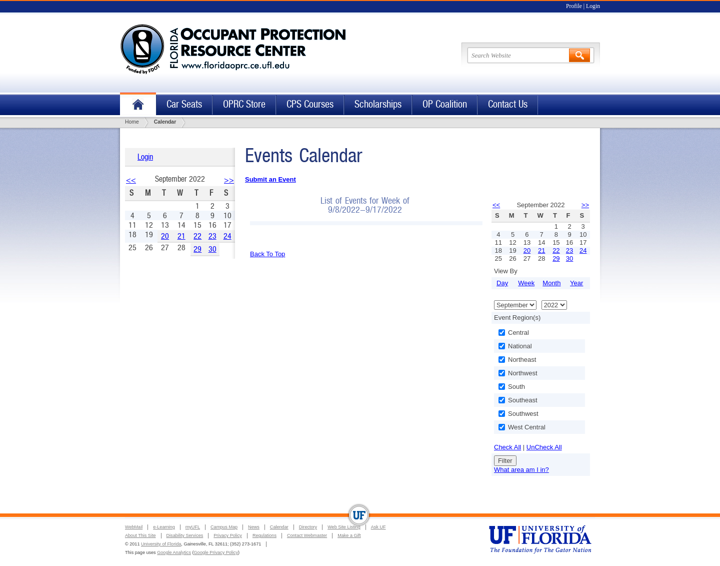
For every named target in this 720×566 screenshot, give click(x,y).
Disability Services (185, 535)
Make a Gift (349, 535)
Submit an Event (270, 179)
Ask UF (378, 526)
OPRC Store (244, 104)
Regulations (264, 535)
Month (551, 283)
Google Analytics (174, 552)
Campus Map (224, 526)
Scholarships (378, 104)
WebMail (133, 526)
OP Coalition (444, 104)
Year (576, 283)
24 (228, 236)
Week (526, 283)
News (254, 526)
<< (131, 180)
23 (212, 236)
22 (198, 236)
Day (502, 283)
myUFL (193, 526)
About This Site (140, 535)
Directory (308, 526)
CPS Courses (310, 104)
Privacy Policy (228, 535)
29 (198, 249)
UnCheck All (544, 447)
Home (138, 105)
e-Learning (163, 526)
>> (229, 180)
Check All (507, 447)
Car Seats (184, 104)
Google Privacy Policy (216, 552)
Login (593, 6)
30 (212, 249)
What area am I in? (521, 469)
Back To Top (267, 254)
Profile (574, 6)
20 (165, 236)
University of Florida (161, 543)
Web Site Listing (344, 526)
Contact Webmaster (307, 535)
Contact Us (508, 104)
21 (182, 236)
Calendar (279, 526)
